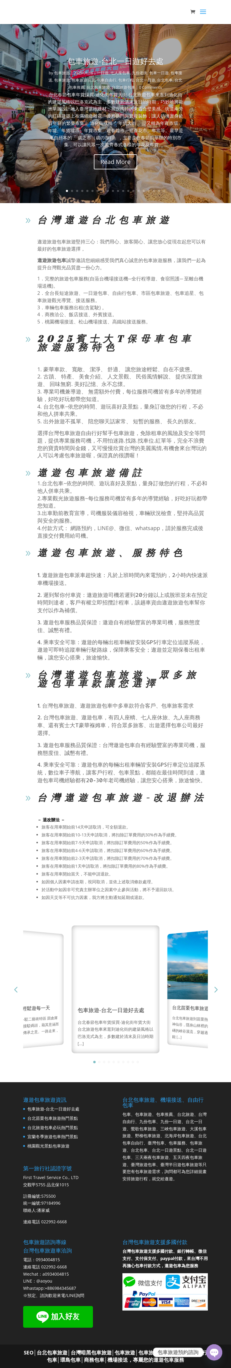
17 (149, 191)
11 (118, 191)
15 (138, 191)
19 (159, 191)
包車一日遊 (159, 73)
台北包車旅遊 (98, 87)
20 (164, 191)
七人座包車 (120, 73)
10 (113, 191)
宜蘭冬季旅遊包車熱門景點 (52, 1136)
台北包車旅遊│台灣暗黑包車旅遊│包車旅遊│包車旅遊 (98, 1352)
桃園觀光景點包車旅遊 (48, 1146)
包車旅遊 (62, 73)
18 (154, 191)
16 (144, 191)
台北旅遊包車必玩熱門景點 (52, 1127)
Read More (115, 162)
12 (123, 191)
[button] (215, 989)
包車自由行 (106, 80)
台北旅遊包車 (123, 87)
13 (128, 191)
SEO (29, 1352)
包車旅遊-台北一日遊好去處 (115, 61)
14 (133, 191)
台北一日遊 (145, 80)
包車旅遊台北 (83, 80)
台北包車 (165, 80)
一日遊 (103, 73)
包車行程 (126, 80)
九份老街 (139, 73)
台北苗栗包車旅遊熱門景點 (200, 1008)
